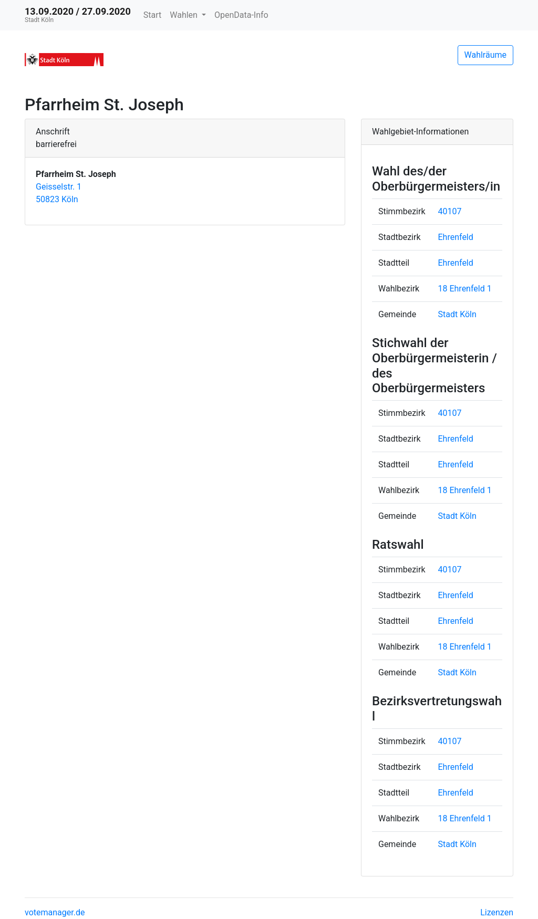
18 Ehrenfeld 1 (465, 289)
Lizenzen (496, 912)
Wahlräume (485, 55)
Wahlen (185, 15)
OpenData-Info (241, 15)
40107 (450, 211)
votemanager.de (55, 912)
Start (152, 15)
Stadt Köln (457, 314)
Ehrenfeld (455, 237)
